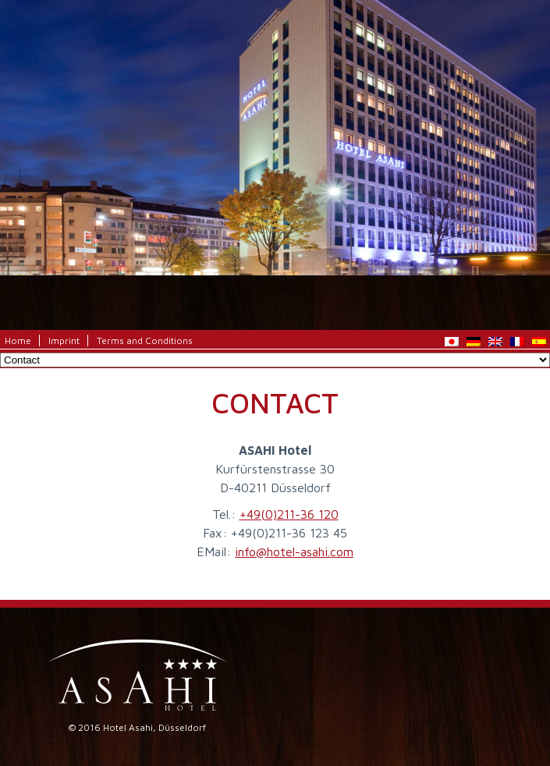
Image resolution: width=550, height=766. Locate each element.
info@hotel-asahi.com (294, 551)
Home (18, 340)
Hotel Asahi (275, 97)
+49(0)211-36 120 (289, 514)
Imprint (64, 340)
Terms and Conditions (145, 340)
